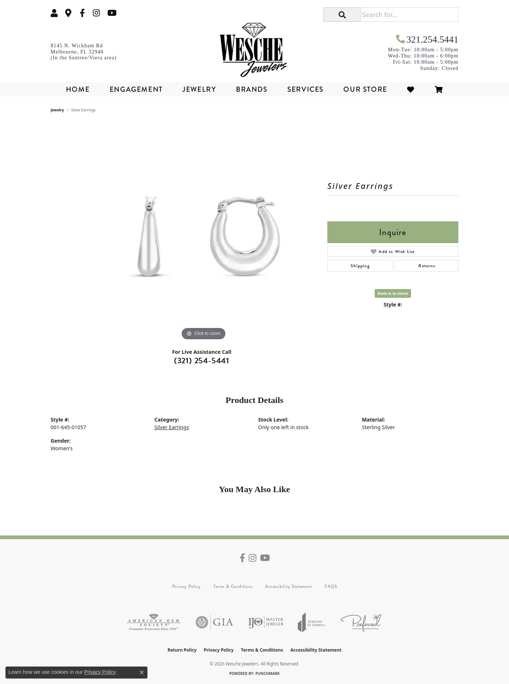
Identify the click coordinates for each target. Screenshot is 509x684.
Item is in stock (393, 293)
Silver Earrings (171, 427)
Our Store (365, 89)
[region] (203, 233)
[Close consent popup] (141, 672)
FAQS (330, 586)
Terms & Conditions (232, 586)
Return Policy (182, 650)
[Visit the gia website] (214, 622)
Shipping (360, 265)
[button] (54, 13)
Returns (426, 265)
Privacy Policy (186, 586)
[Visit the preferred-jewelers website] (361, 622)
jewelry (57, 109)
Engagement (136, 89)
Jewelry (199, 89)
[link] (68, 13)
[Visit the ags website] (153, 622)
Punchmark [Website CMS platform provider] (268, 673)
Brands (252, 89)
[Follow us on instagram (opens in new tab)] (96, 13)
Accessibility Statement (288, 586)
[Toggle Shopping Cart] (439, 89)
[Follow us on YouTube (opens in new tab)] (112, 13)
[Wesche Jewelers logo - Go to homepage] (255, 47)
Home (78, 89)
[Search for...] (409, 14)
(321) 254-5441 (201, 361)
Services (305, 89)
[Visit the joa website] (311, 622)
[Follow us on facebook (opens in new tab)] (82, 13)
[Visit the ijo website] (265, 622)
